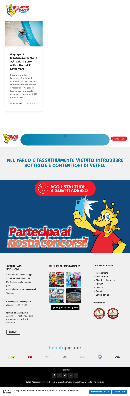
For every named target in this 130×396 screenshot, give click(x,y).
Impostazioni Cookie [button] (100, 391)
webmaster (18, 103)
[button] (65, 136)
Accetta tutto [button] (119, 391)
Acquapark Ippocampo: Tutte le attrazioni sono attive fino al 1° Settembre (23, 61)
